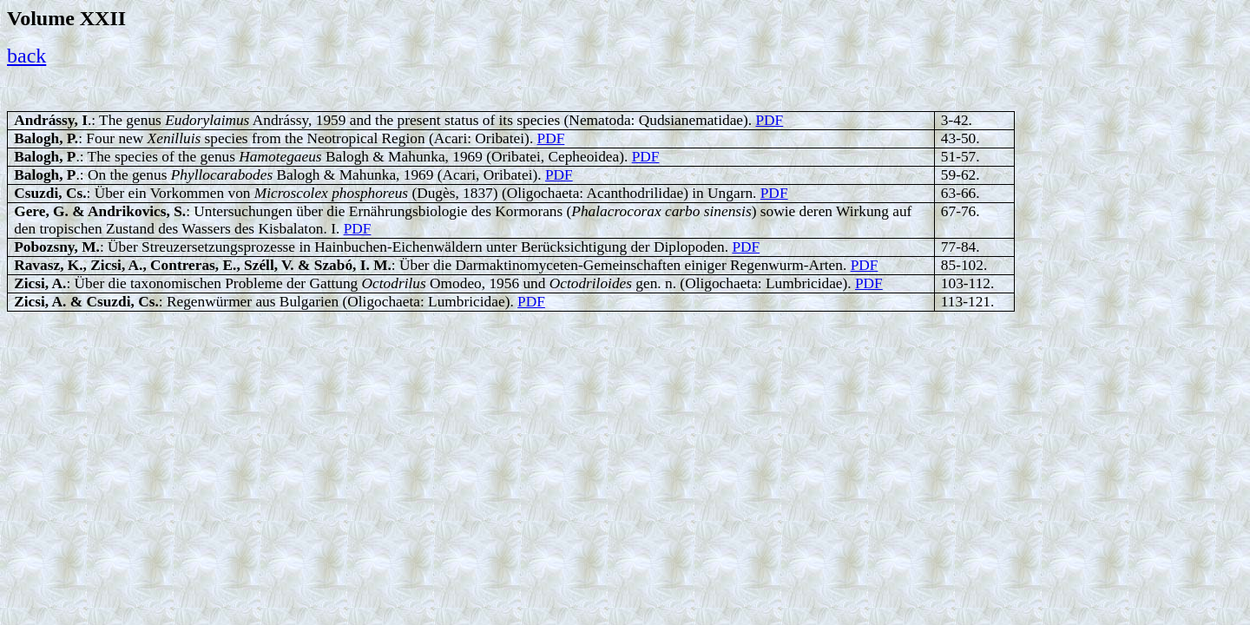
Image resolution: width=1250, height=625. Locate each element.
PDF (769, 120)
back (26, 55)
